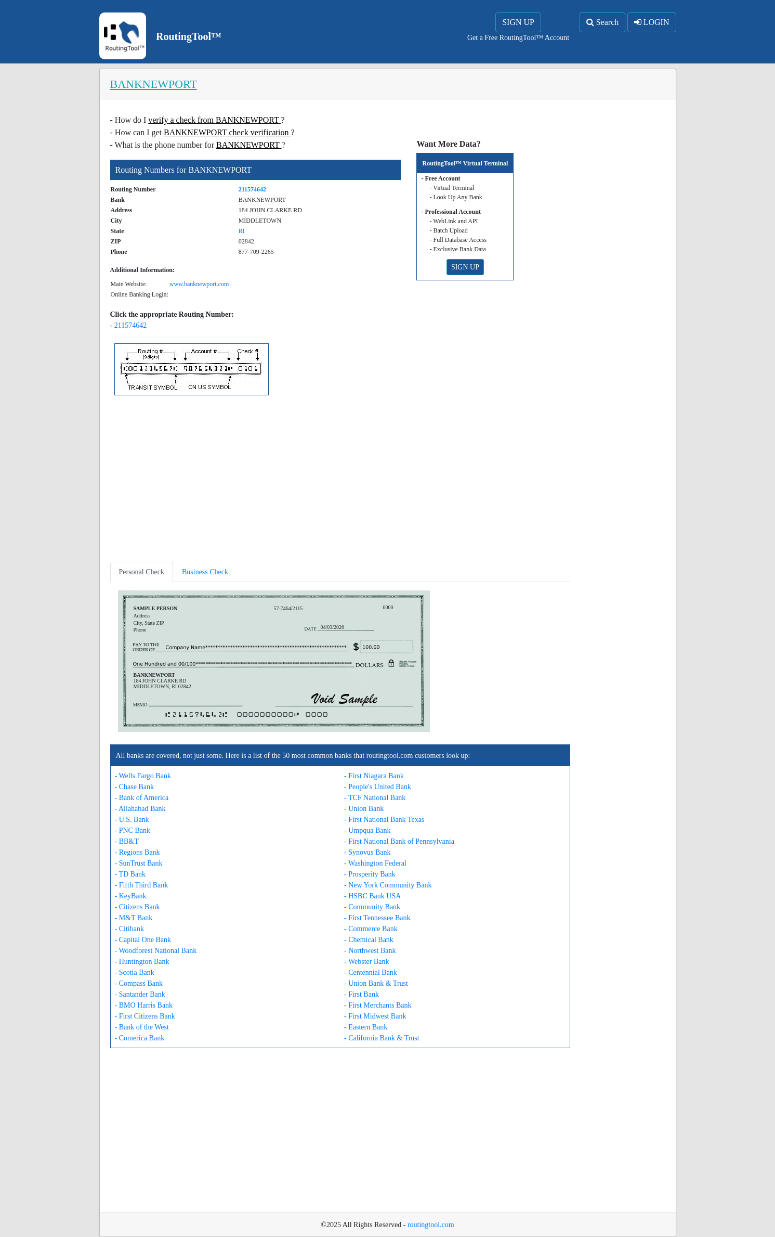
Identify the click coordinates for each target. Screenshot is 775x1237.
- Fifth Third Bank (141, 885)
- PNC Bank (132, 830)
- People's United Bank (377, 787)
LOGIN (651, 22)
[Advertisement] (340, 480)
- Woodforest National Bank (156, 951)
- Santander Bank (140, 994)
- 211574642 (128, 325)
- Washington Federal (375, 863)
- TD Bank (130, 874)
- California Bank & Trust (381, 1038)
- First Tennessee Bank (377, 918)
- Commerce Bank (371, 929)
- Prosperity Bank (370, 874)
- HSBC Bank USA (372, 896)
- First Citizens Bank (145, 1016)
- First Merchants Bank (377, 1005)
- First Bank (361, 994)
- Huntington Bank (142, 961)
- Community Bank (372, 907)
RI (242, 231)
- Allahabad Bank (140, 809)
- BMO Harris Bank (144, 1005)
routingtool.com (431, 1225)
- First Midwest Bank (375, 1016)
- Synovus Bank (367, 852)
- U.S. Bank (132, 819)
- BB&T (127, 841)
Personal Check (141, 572)
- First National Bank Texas (384, 819)
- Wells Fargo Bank (143, 776)
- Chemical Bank (368, 940)
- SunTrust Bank (139, 863)
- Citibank (129, 929)
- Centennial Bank (370, 972)
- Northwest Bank (370, 951)
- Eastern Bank (365, 1027)
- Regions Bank (137, 852)
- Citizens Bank (137, 907)
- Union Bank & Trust (376, 983)
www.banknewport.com (199, 284)
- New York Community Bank (387, 885)
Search (602, 22)
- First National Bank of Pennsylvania (399, 841)
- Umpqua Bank (367, 830)
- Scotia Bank (134, 972)
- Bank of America (142, 798)
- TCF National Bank (374, 798)
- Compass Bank (139, 983)
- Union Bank (364, 809)
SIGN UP (518, 22)
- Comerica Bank (140, 1038)
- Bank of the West (142, 1027)
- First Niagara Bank (374, 776)
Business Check (205, 572)
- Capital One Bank (143, 940)
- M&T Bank (134, 918)
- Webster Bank (366, 961)
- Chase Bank (134, 787)
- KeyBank (131, 896)
